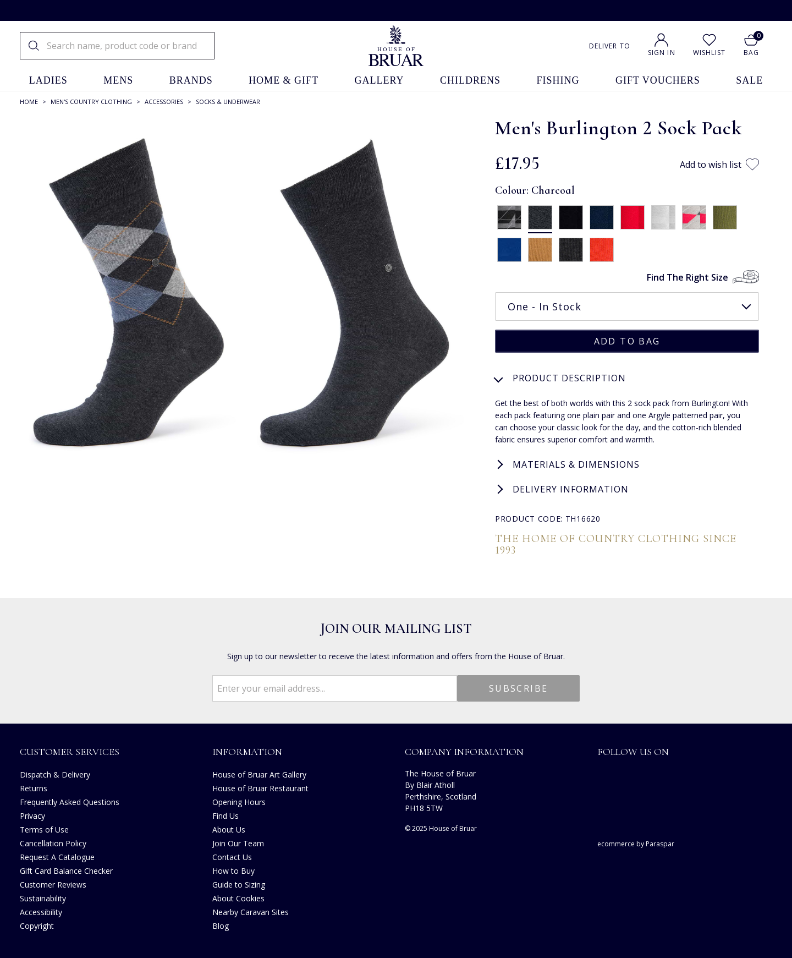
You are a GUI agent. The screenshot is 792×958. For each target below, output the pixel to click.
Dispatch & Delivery (55, 773)
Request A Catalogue (57, 856)
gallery (379, 80)
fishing (558, 80)
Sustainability (43, 897)
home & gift (283, 80)
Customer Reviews (53, 883)
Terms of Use (44, 828)
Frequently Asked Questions (69, 801)
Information (247, 750)
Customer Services (69, 750)
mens (118, 80)
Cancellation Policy (53, 842)
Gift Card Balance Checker (66, 869)
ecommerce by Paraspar (635, 842)
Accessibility (41, 911)
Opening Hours (239, 801)
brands (191, 80)
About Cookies (238, 897)
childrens (470, 80)
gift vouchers (657, 80)
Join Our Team (238, 842)
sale (749, 80)
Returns (33, 787)
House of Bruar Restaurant (260, 787)
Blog (220, 924)
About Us (228, 828)
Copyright (37, 924)
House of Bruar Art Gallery (259, 773)
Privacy (32, 814)
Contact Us (232, 856)
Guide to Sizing (238, 883)
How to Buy (233, 869)
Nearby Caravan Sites (250, 911)
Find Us (225, 814)
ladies (48, 80)
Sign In (661, 52)
